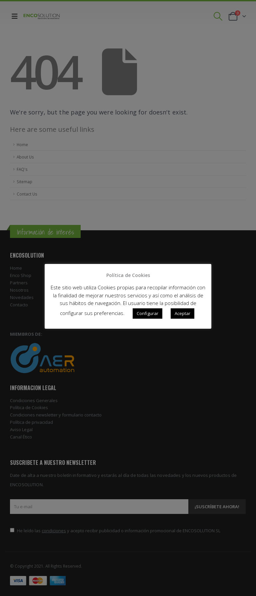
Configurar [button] (147, 313)
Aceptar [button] (182, 313)
